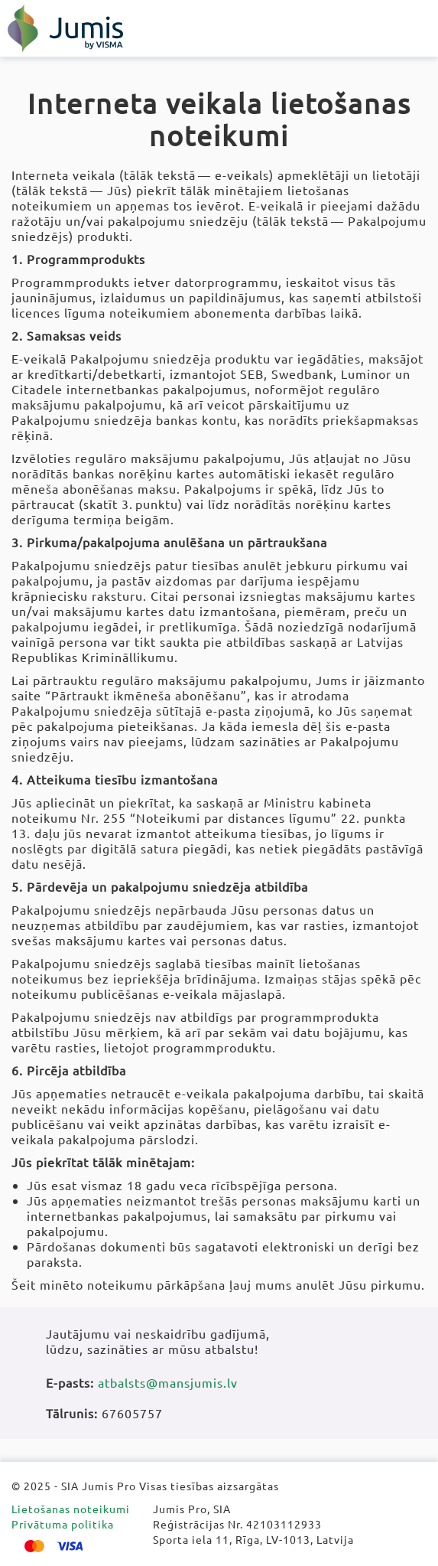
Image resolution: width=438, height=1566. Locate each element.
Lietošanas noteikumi (70, 1508)
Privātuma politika (62, 1524)
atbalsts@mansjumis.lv (168, 1382)
